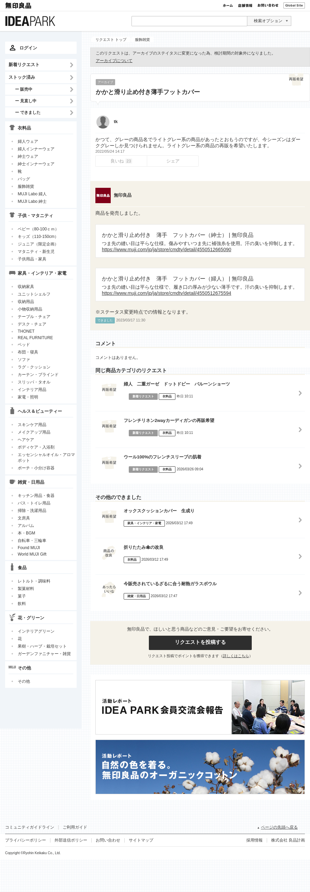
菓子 (22, 596)
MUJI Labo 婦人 (32, 194)
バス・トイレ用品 (34, 503)
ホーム (228, 5)
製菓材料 (26, 588)
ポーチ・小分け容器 (36, 468)
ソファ (24, 359)
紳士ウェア (28, 156)
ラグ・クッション (34, 367)
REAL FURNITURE (35, 337)
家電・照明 (28, 397)
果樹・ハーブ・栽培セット (42, 646)
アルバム (26, 525)
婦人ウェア (28, 141)
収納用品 (26, 301)
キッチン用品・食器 (36, 495)
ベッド (24, 344)
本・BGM (26, 533)
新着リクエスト (24, 64)
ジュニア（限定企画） (38, 244)
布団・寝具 (28, 352)
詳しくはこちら (236, 656)
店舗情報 (245, 5)
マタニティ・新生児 (36, 251)
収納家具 (26, 286)
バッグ (24, 179)
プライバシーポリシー (25, 840)
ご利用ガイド (75, 827)
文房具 (24, 518)
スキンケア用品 (32, 424)
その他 (24, 681)
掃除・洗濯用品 (32, 510)
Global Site (294, 5)
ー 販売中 (23, 89)
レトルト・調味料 (34, 581)
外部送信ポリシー (71, 840)
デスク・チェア (32, 324)
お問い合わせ (268, 5)
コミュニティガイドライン (29, 827)
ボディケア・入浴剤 (36, 447)
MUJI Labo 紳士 (32, 201)
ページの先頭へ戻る (279, 827)
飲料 (22, 603)
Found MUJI (29, 547)
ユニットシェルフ (34, 294)
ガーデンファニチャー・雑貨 (44, 653)
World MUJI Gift (32, 554)
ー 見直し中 (25, 101)
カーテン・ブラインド (38, 374)
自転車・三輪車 (32, 540)
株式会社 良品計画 (288, 840)
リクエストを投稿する (200, 642)
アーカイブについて (114, 60)
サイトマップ (141, 840)
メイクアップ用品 (34, 432)
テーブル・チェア (34, 316)
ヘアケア (26, 439)
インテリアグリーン (36, 631)
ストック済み (22, 77)
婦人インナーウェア (36, 149)
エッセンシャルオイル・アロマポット (46, 457)
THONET (26, 331)
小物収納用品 (30, 309)
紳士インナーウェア (36, 164)
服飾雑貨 (26, 186)
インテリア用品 (32, 389)
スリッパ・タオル (34, 382)
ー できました (28, 112)
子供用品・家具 (32, 259)
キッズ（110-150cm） (38, 236)
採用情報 (254, 840)
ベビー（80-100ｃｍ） (38, 229)
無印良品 (18, 5)
